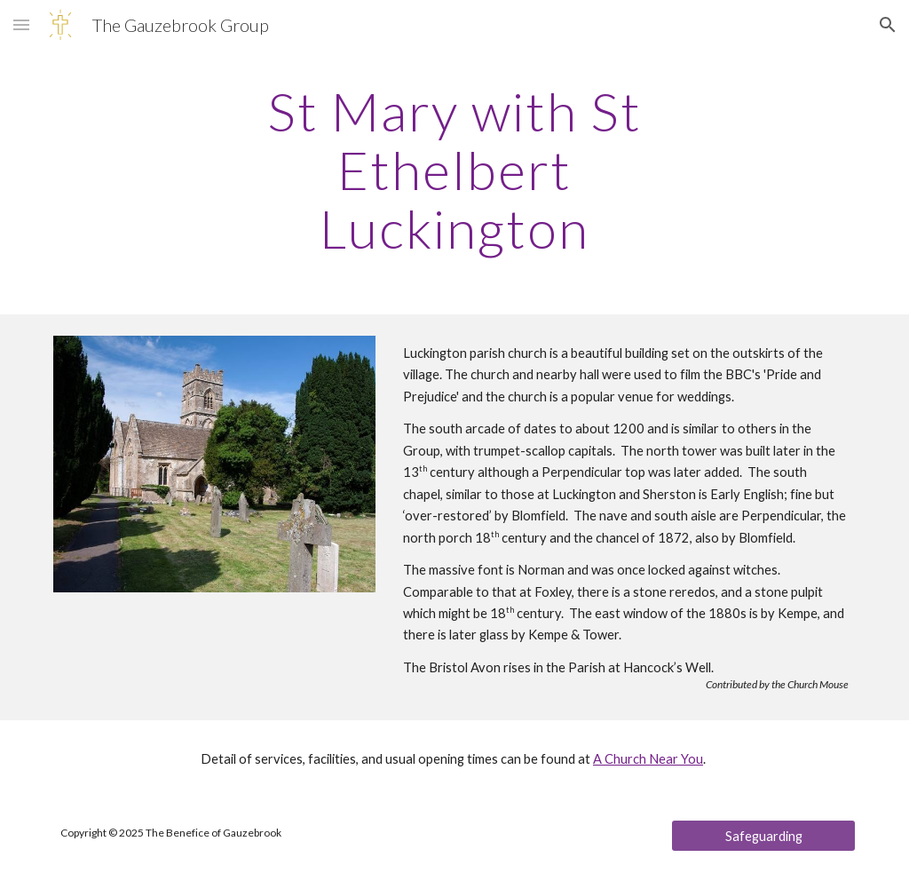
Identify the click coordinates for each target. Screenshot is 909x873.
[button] (21, 24)
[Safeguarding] (764, 835)
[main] (454, 170)
